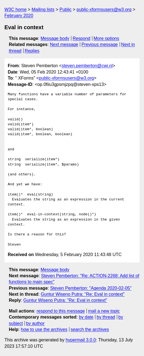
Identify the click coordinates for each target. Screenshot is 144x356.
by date (86, 317)
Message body (55, 38)
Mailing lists (43, 9)
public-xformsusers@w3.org (104, 9)
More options (106, 38)
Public (65, 9)
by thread (106, 317)
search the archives (90, 329)
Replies (32, 50)
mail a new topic (104, 311)
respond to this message (60, 311)
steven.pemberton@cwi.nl (87, 65)
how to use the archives (44, 329)
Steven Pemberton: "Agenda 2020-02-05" (90, 288)
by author (35, 323)
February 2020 (18, 15)
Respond (81, 38)
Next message (64, 44)
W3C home (15, 9)
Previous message (100, 44)
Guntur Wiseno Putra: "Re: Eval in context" (83, 294)
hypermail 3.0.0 (81, 340)
